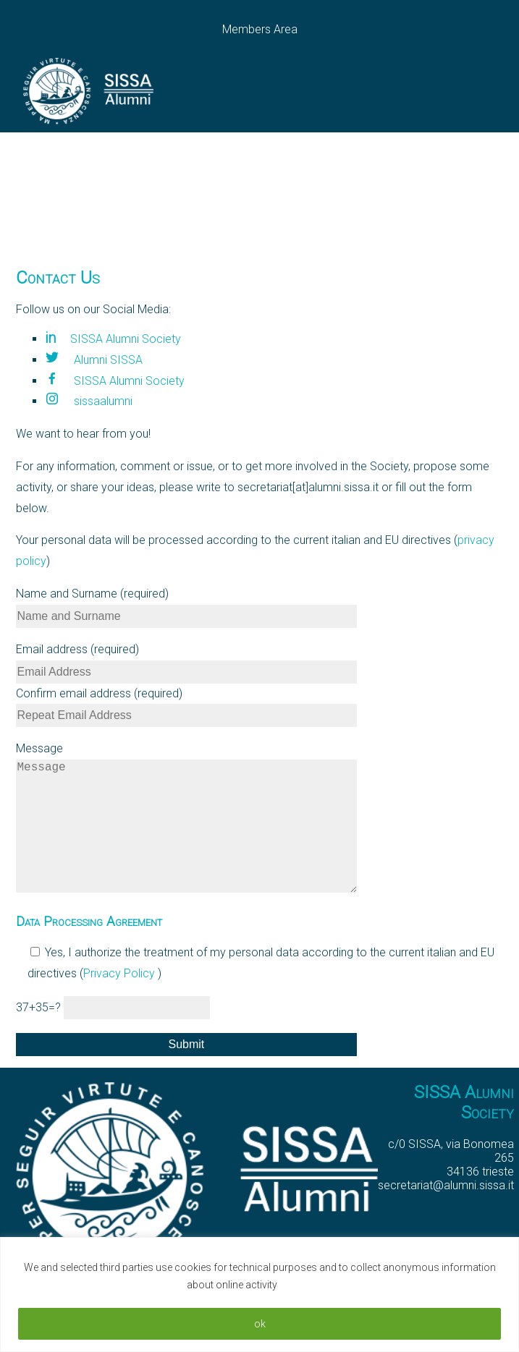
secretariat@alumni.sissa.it (446, 1214)
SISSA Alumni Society (113, 339)
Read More (307, 1285)
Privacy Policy (120, 1002)
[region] (259, 1294)
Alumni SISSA (94, 360)
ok (260, 1324)
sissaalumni (88, 401)
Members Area (260, 29)
